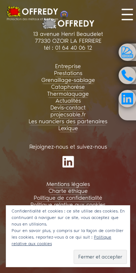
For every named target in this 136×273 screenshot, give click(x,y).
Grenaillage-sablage (68, 79)
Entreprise (68, 66)
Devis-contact (68, 107)
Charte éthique (68, 190)
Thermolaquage (68, 93)
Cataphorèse (68, 86)
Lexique (68, 128)
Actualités (68, 100)
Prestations (68, 73)
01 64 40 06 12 (73, 47)
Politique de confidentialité (68, 197)
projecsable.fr (68, 114)
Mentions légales (68, 184)
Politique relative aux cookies (68, 204)
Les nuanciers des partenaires (68, 121)
